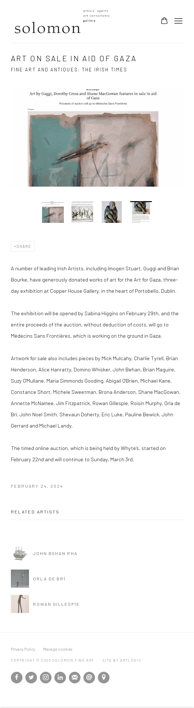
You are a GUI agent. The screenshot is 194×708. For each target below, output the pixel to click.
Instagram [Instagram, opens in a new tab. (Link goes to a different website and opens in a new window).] (45, 677)
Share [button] (24, 246)
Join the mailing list (75, 677)
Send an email (89, 677)
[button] (53, 212)
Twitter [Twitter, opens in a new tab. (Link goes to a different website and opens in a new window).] (31, 677)
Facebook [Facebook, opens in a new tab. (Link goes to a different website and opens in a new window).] (16, 677)
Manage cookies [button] (57, 649)
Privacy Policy (23, 649)
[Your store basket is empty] (164, 21)
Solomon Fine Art (65, 21)
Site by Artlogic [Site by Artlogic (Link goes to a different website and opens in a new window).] (122, 660)
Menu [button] (177, 21)
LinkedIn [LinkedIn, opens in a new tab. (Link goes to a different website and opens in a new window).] (60, 677)
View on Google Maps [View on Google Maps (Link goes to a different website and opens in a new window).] (104, 677)
